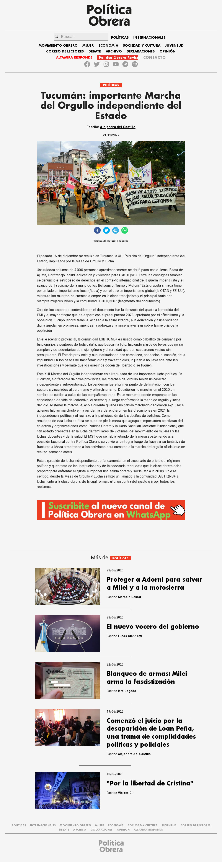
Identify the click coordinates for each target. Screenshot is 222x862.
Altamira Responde (148, 830)
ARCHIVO (114, 51)
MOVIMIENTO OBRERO (58, 45)
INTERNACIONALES (149, 37)
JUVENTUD (174, 45)
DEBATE (94, 51)
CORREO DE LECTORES (65, 51)
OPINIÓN (168, 51)
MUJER (88, 45)
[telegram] (115, 231)
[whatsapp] (124, 231)
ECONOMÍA (108, 45)
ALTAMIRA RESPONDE (74, 57)
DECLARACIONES (141, 51)
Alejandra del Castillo (117, 127)
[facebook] (97, 231)
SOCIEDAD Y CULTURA (141, 45)
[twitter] (106, 231)
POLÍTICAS (120, 37)
